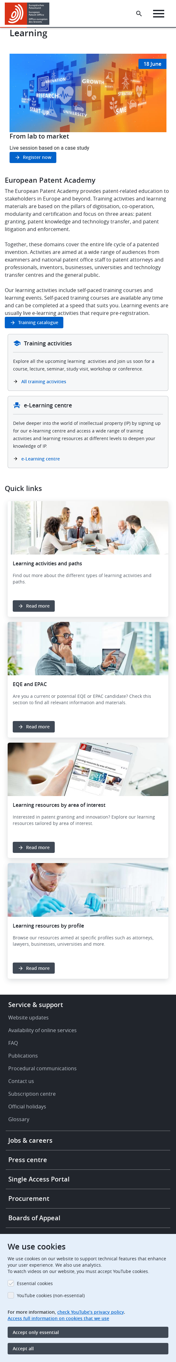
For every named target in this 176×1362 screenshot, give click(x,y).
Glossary (18, 1119)
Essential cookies (35, 1283)
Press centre (27, 1159)
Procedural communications (42, 1068)
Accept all (23, 1348)
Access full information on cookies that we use (58, 1318)
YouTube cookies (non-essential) (51, 1295)
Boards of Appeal (34, 1218)
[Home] (29, 14)
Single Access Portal (39, 1179)
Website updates (28, 1017)
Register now (37, 157)
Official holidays (27, 1106)
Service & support (35, 1004)
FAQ (13, 1042)
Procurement (28, 1198)
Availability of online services (42, 1030)
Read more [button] (38, 606)
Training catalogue (38, 322)
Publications (23, 1055)
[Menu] (158, 14)
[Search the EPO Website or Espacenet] (139, 13)
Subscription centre (32, 1093)
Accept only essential (36, 1332)
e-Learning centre (40, 459)
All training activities (44, 381)
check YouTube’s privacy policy (90, 1312)
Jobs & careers (30, 1140)
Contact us (21, 1081)
